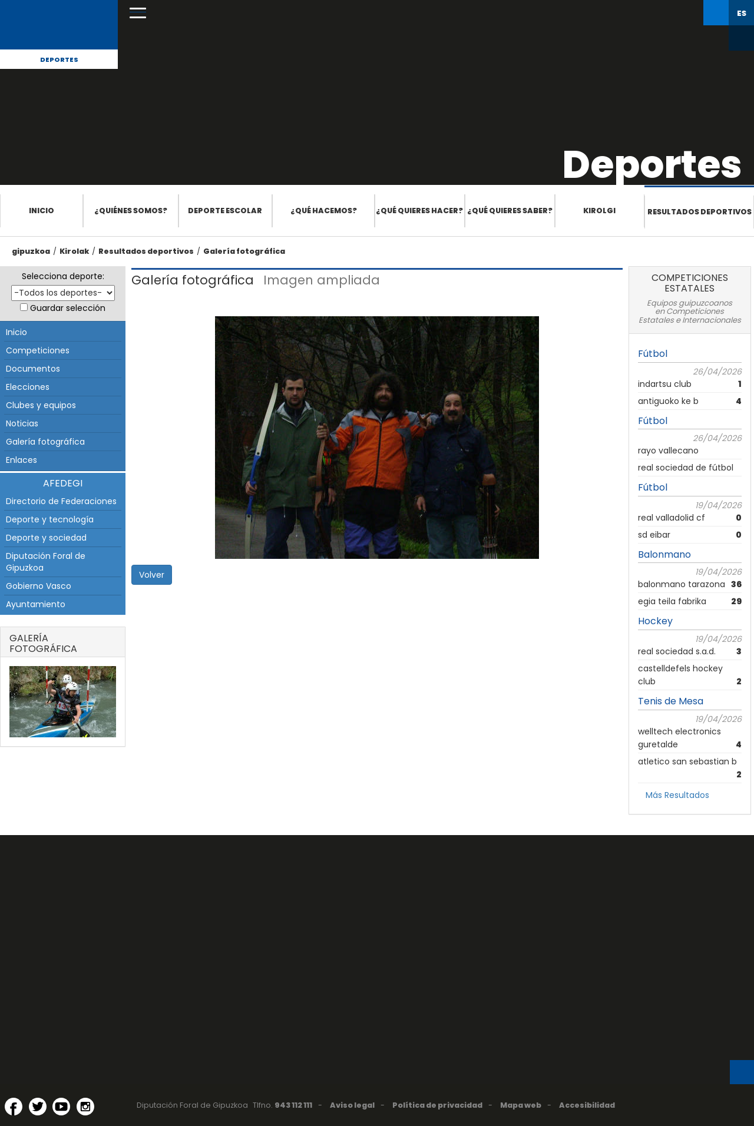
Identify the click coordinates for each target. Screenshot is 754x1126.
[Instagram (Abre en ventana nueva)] (85, 1106)
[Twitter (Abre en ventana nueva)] (38, 1106)
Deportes (59, 59)
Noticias (22, 423)
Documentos (33, 369)
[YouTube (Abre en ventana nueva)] (61, 1106)
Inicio (41, 211)
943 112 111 (293, 1105)
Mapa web (520, 1105)
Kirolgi (599, 211)
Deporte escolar (225, 211)
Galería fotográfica (244, 251)
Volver (151, 575)
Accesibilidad (587, 1105)
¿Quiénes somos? (130, 211)
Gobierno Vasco (38, 586)
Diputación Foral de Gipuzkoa (45, 562)
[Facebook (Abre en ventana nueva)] (13, 1106)
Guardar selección (67, 308)
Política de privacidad (437, 1105)
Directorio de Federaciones (61, 501)
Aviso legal (352, 1105)
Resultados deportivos (699, 212)
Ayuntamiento (35, 604)
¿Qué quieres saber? (510, 211)
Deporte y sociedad (46, 538)
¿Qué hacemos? (323, 211)
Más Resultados (677, 795)
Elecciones (27, 387)
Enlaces (21, 460)
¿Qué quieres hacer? (419, 211)
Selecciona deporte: (63, 276)
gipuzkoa (31, 251)
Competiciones (38, 350)
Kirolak (74, 251)
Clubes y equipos (41, 405)
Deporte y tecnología (50, 519)
